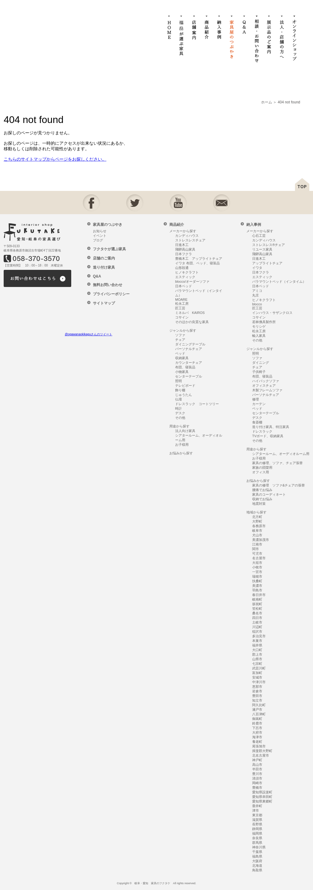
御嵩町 (257, 719)
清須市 (257, 778)
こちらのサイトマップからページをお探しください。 (55, 159)
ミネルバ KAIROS (190, 313)
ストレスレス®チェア (268, 245)
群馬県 (257, 842)
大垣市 (257, 562)
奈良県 (257, 838)
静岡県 (257, 829)
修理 (255, 399)
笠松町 (257, 608)
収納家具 (182, 358)
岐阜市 (257, 530)
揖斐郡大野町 (262, 751)
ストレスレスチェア (190, 240)
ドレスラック (262, 431)
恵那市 (257, 686)
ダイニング (260, 362)
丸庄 (255, 295)
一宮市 (257, 572)
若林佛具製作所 (264, 322)
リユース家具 (262, 249)
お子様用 (182, 444)
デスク (180, 413)
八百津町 (259, 714)
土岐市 (257, 622)
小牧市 (257, 567)
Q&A (97, 276)
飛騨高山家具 (185, 249)
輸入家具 (259, 335)
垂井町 (257, 806)
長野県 (257, 824)
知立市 (257, 700)
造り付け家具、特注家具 (270, 427)
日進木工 (182, 245)
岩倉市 (257, 691)
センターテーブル (188, 376)
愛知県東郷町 (262, 801)
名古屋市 (259, 558)
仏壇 (178, 399)
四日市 (257, 618)
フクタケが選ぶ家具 (109, 249)
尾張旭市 (259, 746)
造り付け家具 (104, 267)
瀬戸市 (257, 709)
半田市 (257, 769)
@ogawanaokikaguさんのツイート (88, 334)
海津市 (257, 737)
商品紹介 (176, 224)
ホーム (266, 102)
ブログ (98, 240)
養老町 (257, 741)
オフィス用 (260, 472)
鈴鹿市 (257, 723)
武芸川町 (259, 668)
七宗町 (257, 663)
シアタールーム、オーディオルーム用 (280, 454)
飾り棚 (180, 390)
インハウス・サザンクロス (272, 313)
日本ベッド (183, 286)
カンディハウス (187, 235)
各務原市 (259, 526)
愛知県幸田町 (262, 797)
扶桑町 (257, 581)
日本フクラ (183, 254)
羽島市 (257, 590)
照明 (178, 381)
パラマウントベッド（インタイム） (279, 281)
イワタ (257, 268)
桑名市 (257, 613)
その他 (180, 417)
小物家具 (182, 372)
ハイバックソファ (265, 381)
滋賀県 (257, 819)
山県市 (257, 659)
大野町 (257, 521)
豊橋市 (257, 787)
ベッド (180, 353)
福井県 (257, 645)
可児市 (257, 553)
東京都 (257, 815)
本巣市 (257, 640)
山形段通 (182, 268)
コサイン (182, 317)
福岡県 (257, 833)
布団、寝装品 (185, 367)
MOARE (181, 299)
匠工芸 (180, 308)
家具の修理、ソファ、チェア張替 (277, 463)
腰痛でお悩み (262, 490)
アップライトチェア (267, 263)
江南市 (257, 544)
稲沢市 (257, 631)
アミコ (257, 290)
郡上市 (257, 654)
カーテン (259, 404)
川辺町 (257, 627)
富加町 (257, 673)
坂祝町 (257, 604)
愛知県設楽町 (262, 792)
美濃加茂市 (260, 540)
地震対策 (259, 503)
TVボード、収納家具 (267, 436)
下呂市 (257, 728)
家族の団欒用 (262, 467)
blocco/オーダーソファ (192, 281)
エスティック (185, 277)
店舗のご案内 (104, 258)
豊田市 (257, 696)
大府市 (257, 732)
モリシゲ (259, 326)
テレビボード (185, 385)
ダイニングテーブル (190, 344)
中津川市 (259, 682)
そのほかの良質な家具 (192, 322)
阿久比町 (259, 705)
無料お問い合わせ (107, 285)
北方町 (257, 517)
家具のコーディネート (269, 494)
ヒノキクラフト (187, 272)
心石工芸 (259, 235)
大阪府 (257, 861)
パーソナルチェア (188, 349)
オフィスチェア (264, 385)
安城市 (257, 677)
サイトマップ (104, 303)
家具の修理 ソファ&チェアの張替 (278, 485)
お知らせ (99, 231)
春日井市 (259, 595)
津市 (255, 810)
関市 (255, 549)
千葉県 (257, 852)
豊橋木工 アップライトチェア (198, 258)
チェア (180, 339)
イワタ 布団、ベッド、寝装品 (197, 263)
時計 (178, 408)
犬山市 (257, 535)
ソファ (180, 335)
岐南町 (257, 599)
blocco (257, 304)
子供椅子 (259, 372)
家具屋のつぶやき (107, 224)
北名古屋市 (260, 755)
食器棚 (257, 422)
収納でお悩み (262, 499)
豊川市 (257, 774)
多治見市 (259, 636)
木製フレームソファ (267, 390)
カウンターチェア (188, 362)
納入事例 (253, 224)
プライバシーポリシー (111, 294)
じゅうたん (183, 395)
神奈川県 (259, 847)
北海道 (257, 865)
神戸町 (257, 760)
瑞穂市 (257, 576)
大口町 (257, 650)
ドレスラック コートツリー (197, 404)
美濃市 (257, 585)
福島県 (257, 856)
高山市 (257, 764)
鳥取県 (257, 870)
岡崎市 (257, 783)
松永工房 (182, 303)
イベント (99, 235)
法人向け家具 (185, 431)
